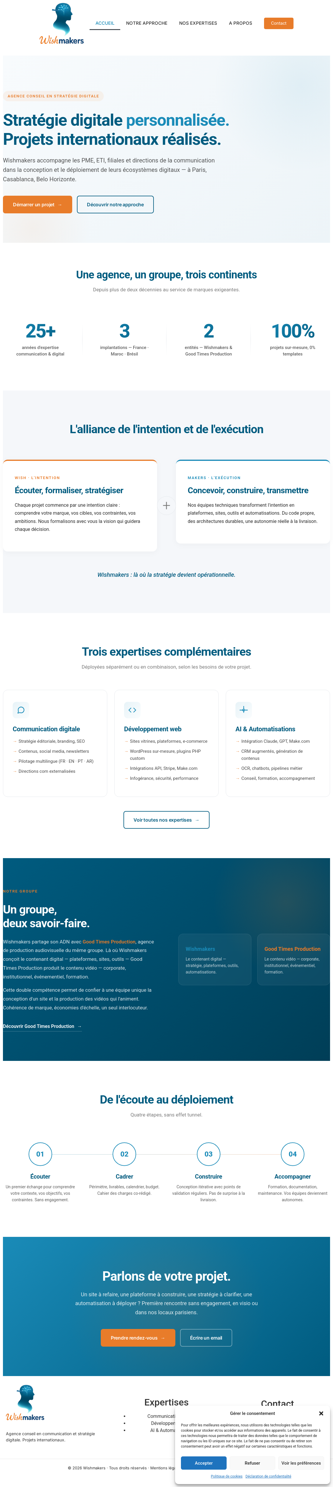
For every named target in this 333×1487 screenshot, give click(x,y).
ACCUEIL (104, 23)
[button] (321, 1413)
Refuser (252, 1463)
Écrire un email (206, 1338)
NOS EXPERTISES (198, 23)
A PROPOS (240, 23)
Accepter (203, 1463)
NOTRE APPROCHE (146, 23)
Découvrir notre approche (115, 204)
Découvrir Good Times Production (42, 1026)
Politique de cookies (227, 1476)
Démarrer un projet (37, 204)
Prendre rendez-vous (138, 1337)
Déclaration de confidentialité (268, 1476)
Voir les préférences (301, 1463)
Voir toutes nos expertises (166, 819)
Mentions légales (166, 1468)
